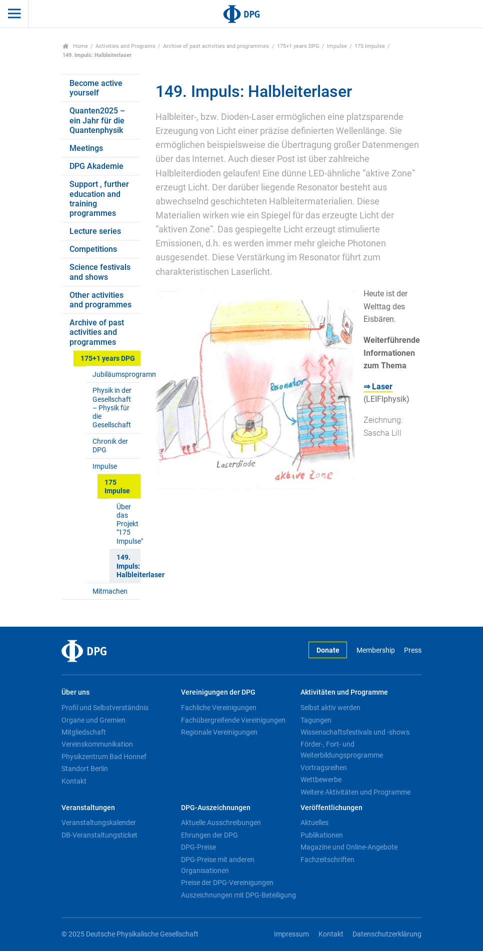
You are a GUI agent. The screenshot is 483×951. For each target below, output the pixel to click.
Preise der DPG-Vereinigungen (227, 883)
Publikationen (321, 835)
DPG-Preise (198, 847)
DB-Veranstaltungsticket (100, 835)
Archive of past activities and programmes (216, 46)
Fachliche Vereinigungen (218, 708)
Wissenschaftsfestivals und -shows (355, 732)
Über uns (76, 692)
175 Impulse (369, 46)
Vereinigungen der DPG (218, 692)
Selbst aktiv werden (330, 708)
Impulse (337, 46)
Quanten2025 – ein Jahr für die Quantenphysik (97, 120)
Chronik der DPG (110, 445)
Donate (328, 650)
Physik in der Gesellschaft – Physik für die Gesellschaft (112, 407)
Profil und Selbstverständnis (105, 708)
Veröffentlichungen (331, 808)
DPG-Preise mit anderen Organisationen (217, 865)
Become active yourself (96, 87)
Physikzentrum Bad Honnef (104, 757)
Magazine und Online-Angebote (349, 847)
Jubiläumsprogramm (116, 374)
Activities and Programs (126, 46)
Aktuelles (314, 823)
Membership (375, 650)
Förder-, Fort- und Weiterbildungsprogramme (341, 749)
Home (75, 46)
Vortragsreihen (323, 768)
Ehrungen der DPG (209, 835)
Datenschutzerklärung (387, 934)
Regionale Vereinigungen (219, 732)
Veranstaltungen (88, 808)
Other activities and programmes (101, 299)
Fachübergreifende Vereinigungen (233, 720)
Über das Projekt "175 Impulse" (128, 524)
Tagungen (316, 720)
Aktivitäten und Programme (344, 692)
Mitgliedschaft (84, 732)
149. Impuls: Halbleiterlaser (128, 566)
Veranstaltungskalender (99, 823)
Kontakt (74, 781)
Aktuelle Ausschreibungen (221, 823)
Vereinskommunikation (97, 744)
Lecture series (95, 231)
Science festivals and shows (100, 271)
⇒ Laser (378, 386)
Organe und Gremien (94, 720)
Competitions (93, 249)
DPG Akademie (97, 166)
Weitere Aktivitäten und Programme (355, 792)
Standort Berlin (85, 769)
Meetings (86, 148)
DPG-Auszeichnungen (215, 808)
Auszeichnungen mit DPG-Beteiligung (238, 895)
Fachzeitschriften (327, 860)
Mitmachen (110, 591)
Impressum (291, 934)
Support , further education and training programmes (99, 198)
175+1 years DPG (298, 46)
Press (413, 650)
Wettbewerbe (321, 780)
